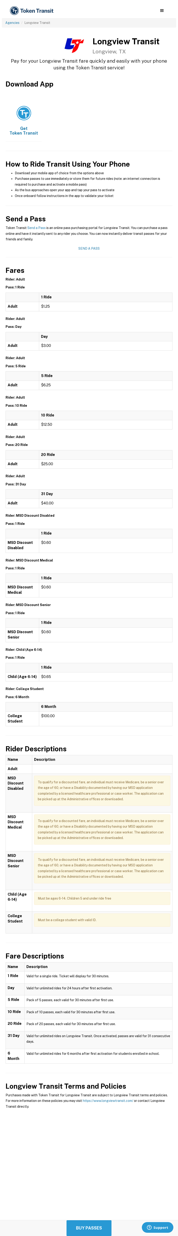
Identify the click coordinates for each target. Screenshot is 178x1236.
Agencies (12, 23)
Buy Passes (89, 1228)
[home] (32, 11)
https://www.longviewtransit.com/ (108, 1101)
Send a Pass (36, 228)
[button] (162, 11)
